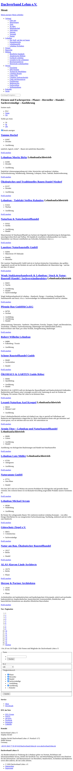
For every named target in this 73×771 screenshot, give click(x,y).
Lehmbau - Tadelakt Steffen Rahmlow (22, 200)
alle (6, 126)
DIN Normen (14, 70)
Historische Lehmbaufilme (19, 64)
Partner (12, 36)
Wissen (7, 66)
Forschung (13, 68)
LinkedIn (8, 724)
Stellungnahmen (15, 87)
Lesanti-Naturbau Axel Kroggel (18, 402)
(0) (9, 746)
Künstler (11, 688)
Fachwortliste (14, 85)
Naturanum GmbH (12, 474)
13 (6, 637)
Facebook (8, 720)
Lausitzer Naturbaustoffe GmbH (19, 247)
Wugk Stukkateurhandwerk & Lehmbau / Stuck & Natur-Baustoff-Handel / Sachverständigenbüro (33, 277)
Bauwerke (8, 50)
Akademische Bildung (17, 56)
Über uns (13, 20)
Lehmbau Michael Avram (15, 501)
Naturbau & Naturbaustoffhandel (20, 219)
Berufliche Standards (17, 54)
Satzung (12, 32)
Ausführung (12, 686)
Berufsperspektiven (16, 62)
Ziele (11, 24)
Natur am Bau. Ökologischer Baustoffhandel (26, 545)
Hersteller (11, 677)
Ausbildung (12, 683)
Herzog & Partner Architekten (18, 583)
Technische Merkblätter (18, 71)
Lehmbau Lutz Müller (13, 456)
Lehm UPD (14, 75)
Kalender (8, 89)
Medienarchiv (14, 83)
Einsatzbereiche (15, 42)
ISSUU (7, 716)
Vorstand (13, 34)
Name (7, 113)
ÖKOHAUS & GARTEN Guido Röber (22, 374)
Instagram (8, 722)
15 (6, 641)
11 (6, 633)
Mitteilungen (14, 22)
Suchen (11, 659)
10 (6, 631)
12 (6, 635)
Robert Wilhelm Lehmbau (16, 336)
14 (6, 639)
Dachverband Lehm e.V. (19, 4)
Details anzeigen (8, 130)
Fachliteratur (14, 81)
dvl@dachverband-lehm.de (26, 746)
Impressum (9, 768)
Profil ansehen (6, 153)
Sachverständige (14, 681)
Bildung (8, 52)
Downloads (9, 706)
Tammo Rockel (9, 135)
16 (6, 643)
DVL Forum (9, 714)
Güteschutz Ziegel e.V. (13, 527)
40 (6, 124)
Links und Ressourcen (17, 79)
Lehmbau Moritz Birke (14, 157)
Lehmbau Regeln (16, 73)
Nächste (8, 645)
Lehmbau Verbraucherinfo (19, 77)
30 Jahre (13, 26)
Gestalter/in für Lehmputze (19, 60)
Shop (7, 704)
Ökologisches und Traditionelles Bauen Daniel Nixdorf (31, 181)
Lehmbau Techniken (17, 46)
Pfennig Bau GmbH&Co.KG (17, 306)
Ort (6, 115)
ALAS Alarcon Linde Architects (19, 564)
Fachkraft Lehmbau (16, 58)
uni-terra (8, 718)
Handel (10, 679)
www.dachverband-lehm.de (46, 746)
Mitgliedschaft (15, 28)
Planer (10, 675)
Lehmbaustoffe (15, 44)
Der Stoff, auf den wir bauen (20, 40)
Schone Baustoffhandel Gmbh (18, 355)
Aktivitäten (14, 30)
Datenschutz (9, 766)
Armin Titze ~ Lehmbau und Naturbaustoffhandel (29, 428)
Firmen (7, 48)
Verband (8, 18)
